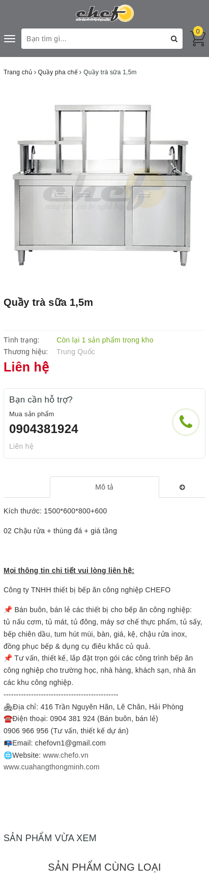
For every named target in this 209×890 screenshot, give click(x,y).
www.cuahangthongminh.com (52, 767)
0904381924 (43, 429)
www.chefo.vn (65, 755)
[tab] (104, 487)
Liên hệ (21, 446)
